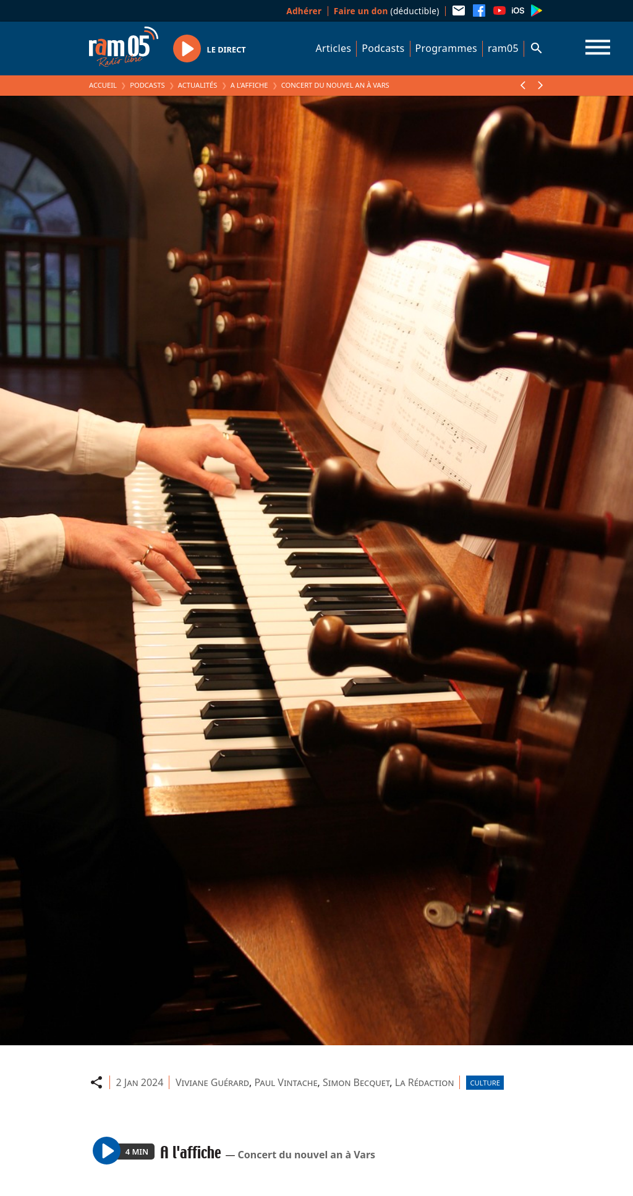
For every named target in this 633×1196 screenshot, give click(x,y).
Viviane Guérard (212, 1082)
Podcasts (383, 48)
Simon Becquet (356, 1082)
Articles (334, 48)
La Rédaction (424, 1082)
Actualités (198, 85)
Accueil (103, 85)
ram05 (503, 48)
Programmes (446, 48)
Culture (484, 1082)
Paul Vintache (285, 1082)
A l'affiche (249, 85)
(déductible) (387, 11)
